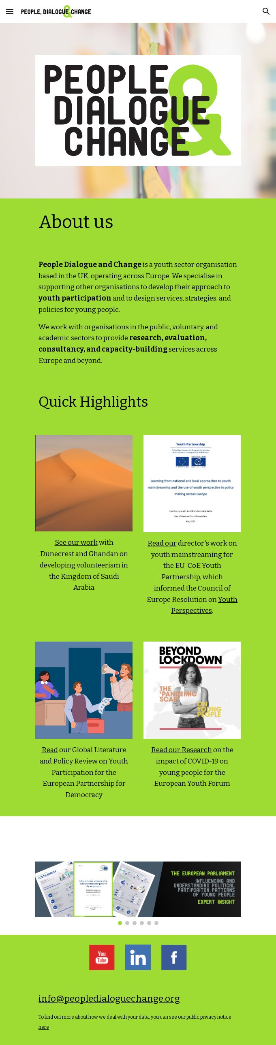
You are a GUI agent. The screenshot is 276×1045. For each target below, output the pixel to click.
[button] (9, 11)
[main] (138, 222)
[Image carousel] (138, 893)
